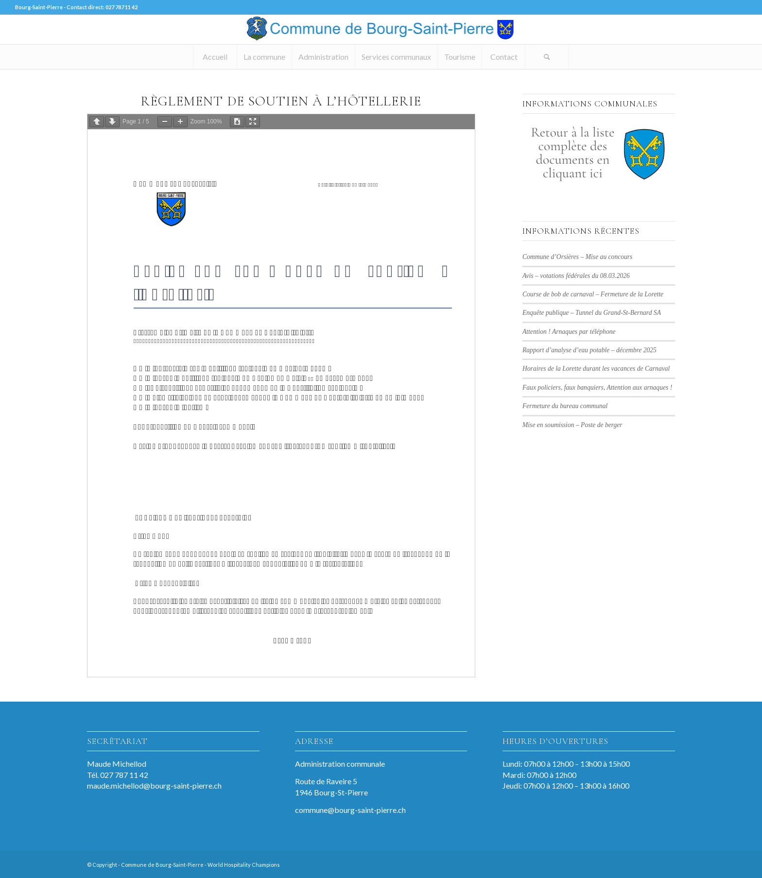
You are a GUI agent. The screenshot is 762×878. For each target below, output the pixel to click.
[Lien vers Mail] (667, 863)
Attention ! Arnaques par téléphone (569, 331)
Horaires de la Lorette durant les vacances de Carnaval (596, 368)
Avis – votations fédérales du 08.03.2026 (576, 275)
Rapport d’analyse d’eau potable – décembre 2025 (589, 350)
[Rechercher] (547, 57)
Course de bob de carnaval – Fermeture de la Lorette (592, 294)
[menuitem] (215, 57)
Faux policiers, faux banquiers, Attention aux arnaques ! (597, 387)
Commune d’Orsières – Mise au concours (577, 256)
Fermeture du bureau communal (564, 406)
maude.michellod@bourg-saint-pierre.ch (154, 785)
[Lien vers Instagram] (653, 863)
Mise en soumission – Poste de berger (572, 425)
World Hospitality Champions (244, 864)
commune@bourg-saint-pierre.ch (350, 809)
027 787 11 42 (121, 7)
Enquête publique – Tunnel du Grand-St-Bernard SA (591, 312)
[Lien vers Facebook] (638, 863)
